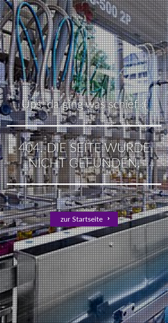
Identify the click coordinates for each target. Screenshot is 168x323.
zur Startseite (81, 218)
